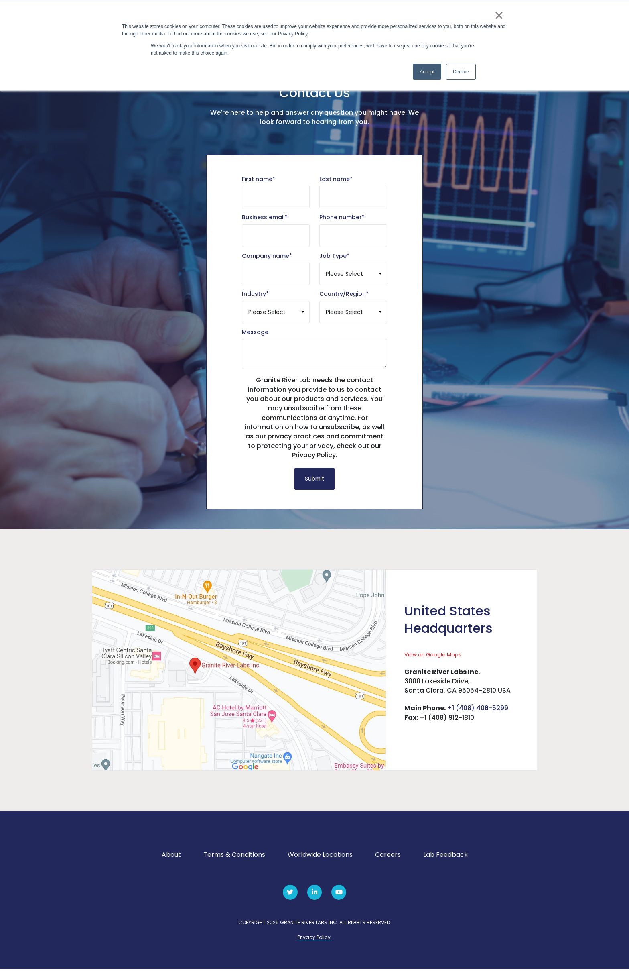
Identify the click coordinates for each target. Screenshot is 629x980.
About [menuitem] (171, 865)
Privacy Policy (315, 948)
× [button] (498, 15)
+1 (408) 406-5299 (477, 718)
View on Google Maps (433, 664)
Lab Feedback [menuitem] (445, 865)
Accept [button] (427, 72)
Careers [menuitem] (388, 865)
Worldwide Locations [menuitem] (320, 865)
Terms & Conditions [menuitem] (234, 865)
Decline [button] (461, 72)
